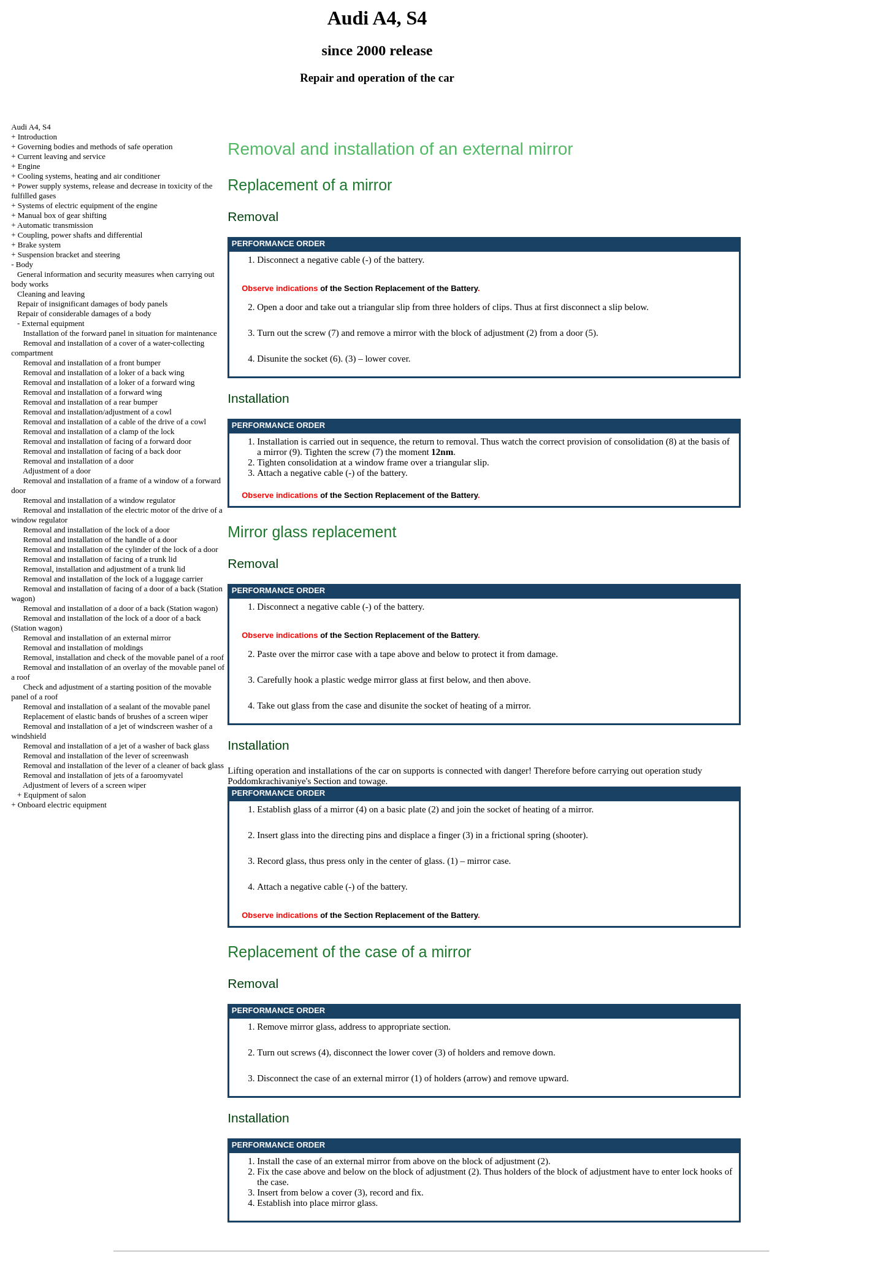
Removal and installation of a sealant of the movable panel (116, 706)
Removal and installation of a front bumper (92, 362)
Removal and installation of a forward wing (92, 392)
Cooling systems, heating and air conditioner (89, 176)
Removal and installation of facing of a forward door (107, 441)
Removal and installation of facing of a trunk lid (100, 559)
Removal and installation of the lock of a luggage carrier (113, 578)
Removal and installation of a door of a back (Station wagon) (120, 608)
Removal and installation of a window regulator (99, 500)
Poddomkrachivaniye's (269, 781)
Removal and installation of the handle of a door (100, 539)
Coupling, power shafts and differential (80, 234)
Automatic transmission (55, 225)
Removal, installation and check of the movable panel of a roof (123, 657)
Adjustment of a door (57, 470)
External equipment (52, 323)
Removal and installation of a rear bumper (90, 401)
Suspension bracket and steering (69, 254)
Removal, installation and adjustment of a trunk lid (104, 568)
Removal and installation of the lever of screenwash (106, 755)
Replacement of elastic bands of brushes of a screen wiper (115, 716)
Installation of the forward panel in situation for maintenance (120, 333)
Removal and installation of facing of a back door (102, 451)
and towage (364, 781)
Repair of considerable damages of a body (84, 313)
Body (24, 264)
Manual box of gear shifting (62, 215)
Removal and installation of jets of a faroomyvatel (103, 775)
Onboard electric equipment (62, 804)
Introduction (37, 136)
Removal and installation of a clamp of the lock (99, 431)
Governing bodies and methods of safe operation (95, 146)
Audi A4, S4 (31, 126)
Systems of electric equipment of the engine (88, 205)
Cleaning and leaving (51, 293)
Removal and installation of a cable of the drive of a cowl (115, 421)
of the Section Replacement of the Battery (399, 288)
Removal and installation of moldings (83, 647)
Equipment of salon (54, 794)
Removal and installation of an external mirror (97, 637)
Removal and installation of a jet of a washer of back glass (116, 745)
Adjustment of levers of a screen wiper (84, 785)
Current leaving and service (61, 156)
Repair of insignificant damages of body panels (92, 303)
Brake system (39, 244)
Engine (29, 166)
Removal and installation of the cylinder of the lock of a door (120, 549)
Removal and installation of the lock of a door (96, 529)
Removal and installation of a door (78, 460)
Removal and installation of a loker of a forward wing (109, 382)
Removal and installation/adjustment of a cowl (97, 411)
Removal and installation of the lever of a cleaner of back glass (123, 765)
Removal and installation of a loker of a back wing (104, 372)
